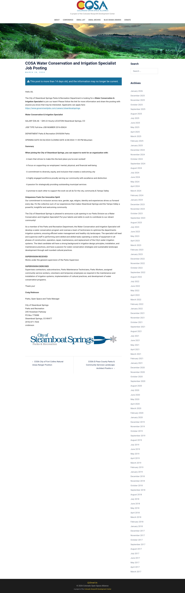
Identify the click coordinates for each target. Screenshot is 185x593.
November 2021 (138, 317)
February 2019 (137, 467)
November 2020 (138, 372)
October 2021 (137, 322)
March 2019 (136, 463)
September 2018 (138, 490)
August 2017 (136, 549)
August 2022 (136, 277)
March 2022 (136, 299)
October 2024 (137, 159)
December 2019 (138, 422)
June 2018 (135, 503)
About (56, 20)
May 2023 (135, 236)
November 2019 (138, 426)
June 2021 (135, 340)
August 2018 (136, 494)
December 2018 (138, 476)
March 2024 (136, 191)
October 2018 (137, 485)
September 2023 (138, 218)
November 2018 (138, 481)
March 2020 (136, 408)
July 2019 (135, 445)
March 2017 (136, 571)
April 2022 (135, 295)
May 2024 (135, 182)
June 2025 (135, 123)
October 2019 (137, 431)
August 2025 (136, 114)
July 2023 (135, 227)
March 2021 (136, 354)
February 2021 (137, 358)
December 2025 (138, 95)
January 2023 (137, 254)
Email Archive (94, 20)
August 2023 (136, 222)
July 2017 (135, 553)
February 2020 (137, 413)
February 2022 (137, 304)
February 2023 (137, 250)
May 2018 (135, 508)
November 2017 (138, 535)
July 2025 (135, 118)
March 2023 (136, 245)
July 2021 (135, 336)
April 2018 (135, 512)
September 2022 (138, 272)
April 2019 (135, 458)
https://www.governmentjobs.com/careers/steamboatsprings (52, 108)
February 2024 (137, 195)
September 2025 (138, 109)
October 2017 (137, 540)
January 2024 (137, 200)
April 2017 (135, 567)
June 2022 (135, 286)
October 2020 (137, 376)
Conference (68, 20)
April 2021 (135, 349)
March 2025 (136, 136)
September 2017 (138, 544)
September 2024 (138, 163)
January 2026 (137, 91)
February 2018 (137, 522)
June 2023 (135, 231)
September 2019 (138, 435)
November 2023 (138, 209)
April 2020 (135, 404)
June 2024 (135, 177)
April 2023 (135, 240)
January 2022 (137, 308)
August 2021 (136, 331)
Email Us (92, 583)
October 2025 (137, 104)
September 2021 (138, 327)
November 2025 (138, 100)
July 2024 (135, 172)
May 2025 (135, 127)
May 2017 (135, 562)
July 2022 (135, 281)
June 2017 (135, 558)
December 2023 (138, 204)
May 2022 (135, 290)
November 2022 (138, 263)
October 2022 (137, 268)
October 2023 (137, 213)
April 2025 (135, 132)
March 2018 (136, 517)
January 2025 (137, 145)
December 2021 (138, 313)
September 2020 (138, 381)
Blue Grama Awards (112, 20)
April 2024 (135, 186)
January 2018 (137, 526)
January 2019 (137, 472)
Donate (127, 20)
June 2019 (135, 449)
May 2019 (135, 454)
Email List (81, 20)
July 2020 (135, 390)
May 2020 (135, 399)
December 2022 (138, 259)
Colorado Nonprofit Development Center (97, 589)
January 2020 (137, 417)
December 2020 (138, 367)
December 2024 (138, 150)
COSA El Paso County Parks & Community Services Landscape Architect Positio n (100, 364)
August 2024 (136, 168)
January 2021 (137, 363)
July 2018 (135, 499)
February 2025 (137, 141)
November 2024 (138, 154)
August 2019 (136, 440)
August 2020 (136, 386)
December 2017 (138, 531)
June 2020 (135, 395)
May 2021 (135, 345)
